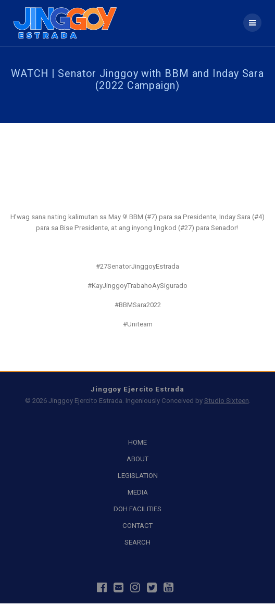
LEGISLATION (138, 475)
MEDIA (138, 492)
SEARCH (137, 542)
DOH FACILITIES (137, 509)
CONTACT (137, 525)
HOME (137, 442)
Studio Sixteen (226, 401)
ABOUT (137, 459)
